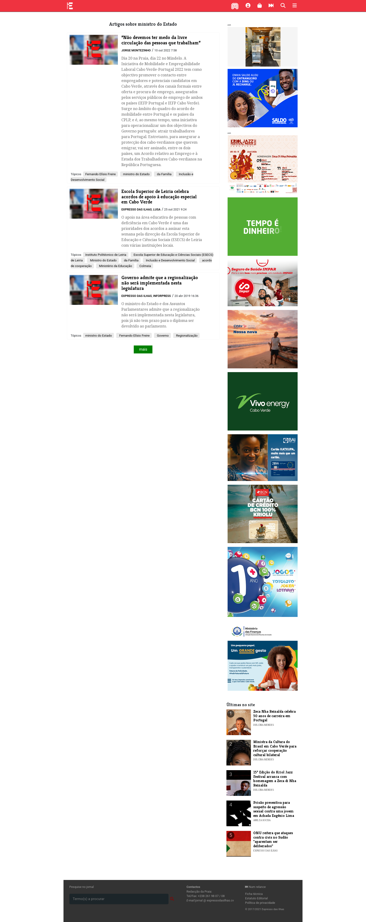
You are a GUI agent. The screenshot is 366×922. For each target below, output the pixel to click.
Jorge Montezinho (136, 50)
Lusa (157, 209)
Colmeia (145, 266)
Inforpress (162, 296)
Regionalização (186, 335)
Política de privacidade (260, 902)
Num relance (255, 887)
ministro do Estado (136, 174)
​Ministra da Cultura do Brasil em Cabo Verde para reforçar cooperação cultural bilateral (274, 748)
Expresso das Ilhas (136, 209)
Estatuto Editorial (256, 898)
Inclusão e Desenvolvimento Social (170, 260)
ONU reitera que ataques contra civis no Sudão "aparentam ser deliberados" (273, 839)
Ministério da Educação (115, 266)
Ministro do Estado (102, 260)
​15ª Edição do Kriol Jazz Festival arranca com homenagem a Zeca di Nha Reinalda (274, 778)
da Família (164, 174)
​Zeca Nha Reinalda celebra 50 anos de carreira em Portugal (274, 716)
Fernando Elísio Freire (100, 174)
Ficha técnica (254, 894)
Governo (162, 335)
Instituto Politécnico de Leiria (105, 254)
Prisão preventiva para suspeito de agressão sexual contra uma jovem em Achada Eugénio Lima (273, 809)
